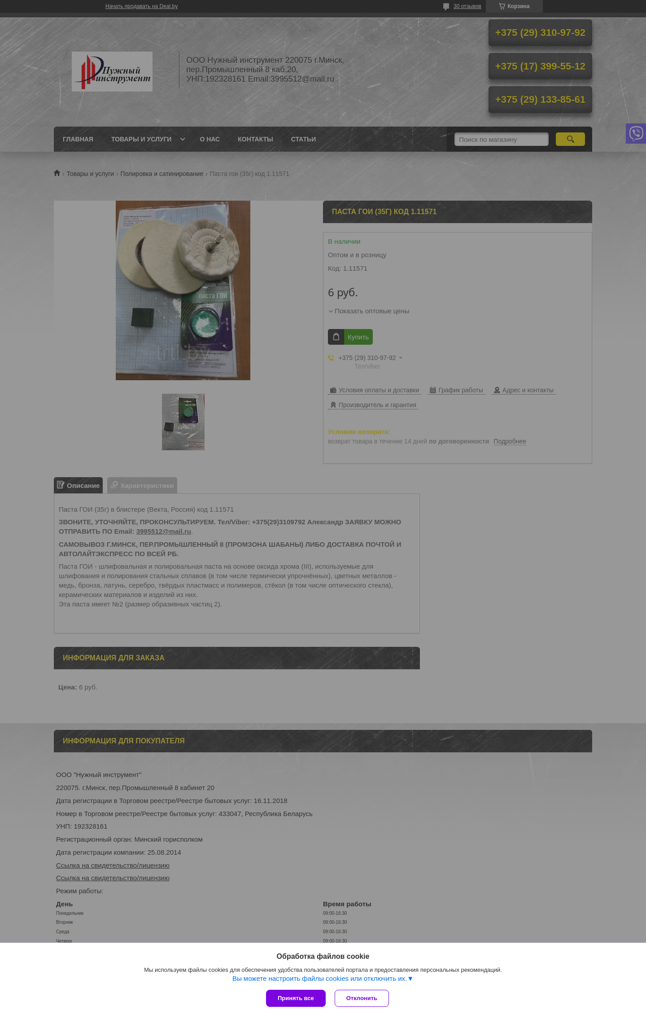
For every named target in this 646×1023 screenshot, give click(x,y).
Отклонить (361, 998)
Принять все (296, 998)
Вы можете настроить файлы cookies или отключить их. (319, 978)
